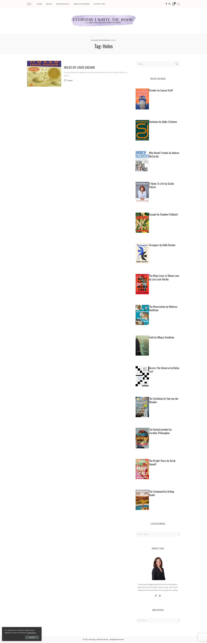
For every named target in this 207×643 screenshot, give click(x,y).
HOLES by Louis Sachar (79, 67)
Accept (32, 637)
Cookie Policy (31, 633)
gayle (70, 80)
